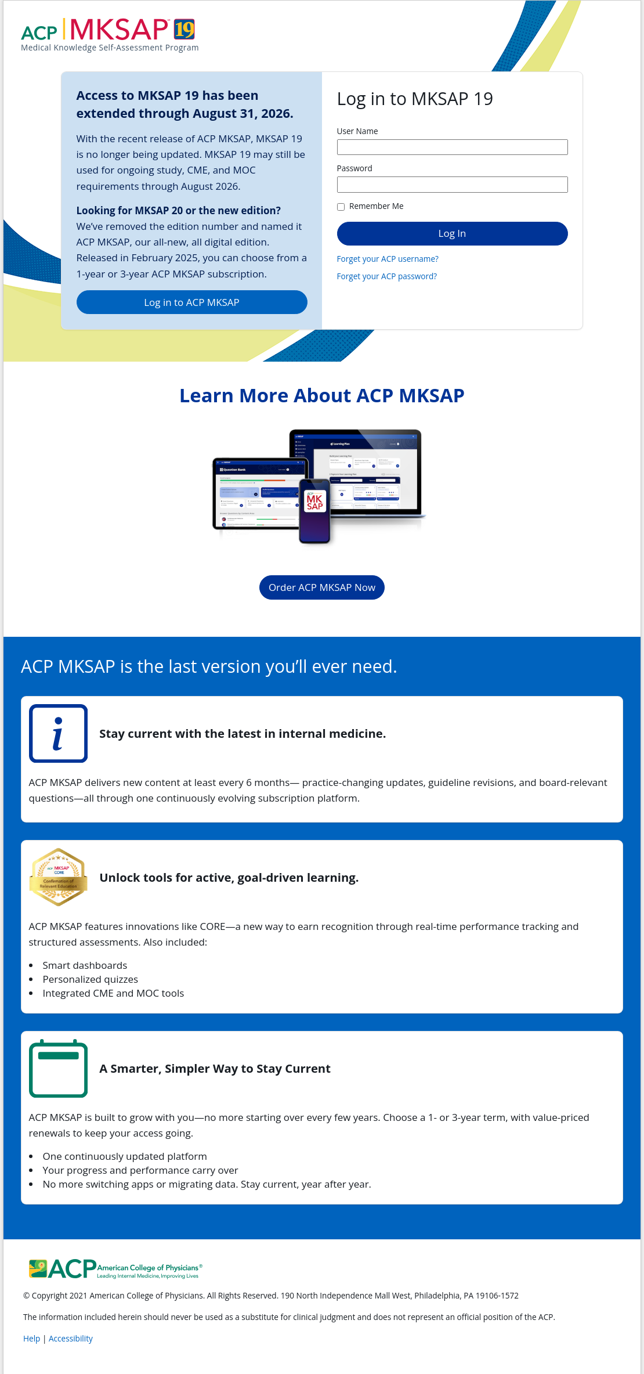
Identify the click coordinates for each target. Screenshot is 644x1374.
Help (32, 1338)
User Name (357, 130)
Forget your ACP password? (387, 276)
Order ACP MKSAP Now (322, 587)
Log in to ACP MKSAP (192, 302)
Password (354, 168)
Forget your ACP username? (388, 259)
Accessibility (71, 1338)
